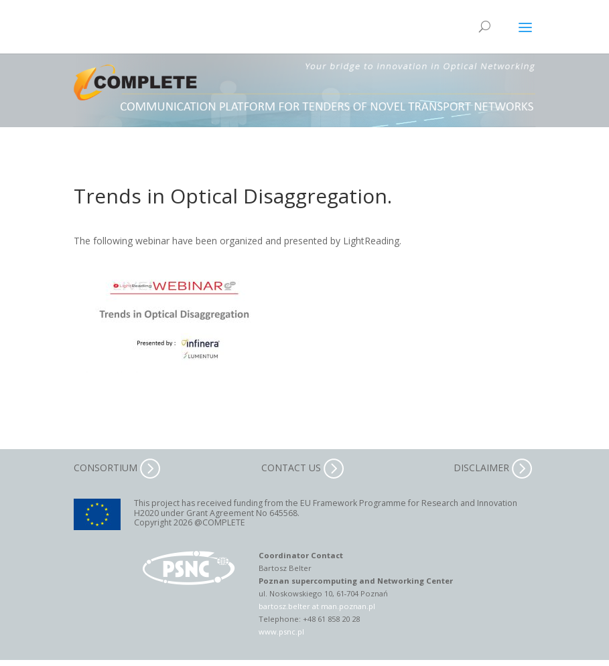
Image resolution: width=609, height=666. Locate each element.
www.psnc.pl (281, 632)
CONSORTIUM (117, 467)
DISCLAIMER (493, 467)
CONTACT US (302, 467)
